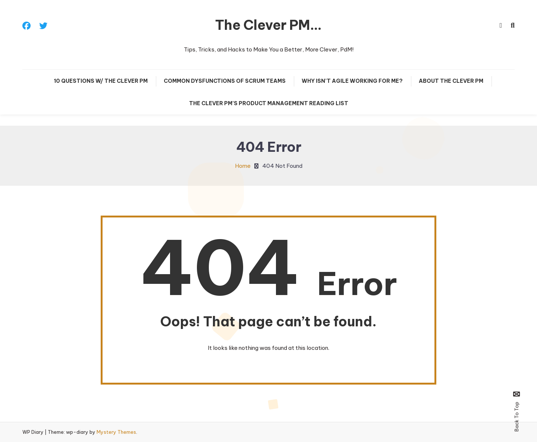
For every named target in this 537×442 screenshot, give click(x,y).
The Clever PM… (268, 25)
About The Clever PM (451, 81)
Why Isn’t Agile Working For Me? (352, 81)
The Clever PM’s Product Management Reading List (268, 103)
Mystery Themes (116, 432)
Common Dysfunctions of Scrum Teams (225, 81)
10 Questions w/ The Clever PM (101, 81)
